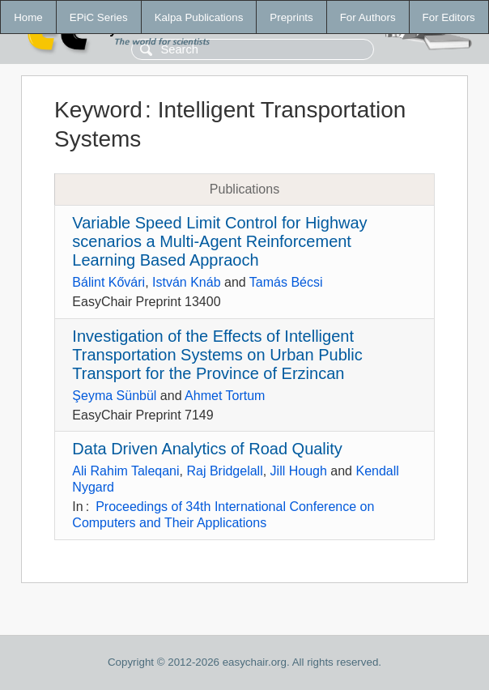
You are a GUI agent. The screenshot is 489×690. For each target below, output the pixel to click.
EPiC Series (99, 17)
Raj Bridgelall (224, 471)
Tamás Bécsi (286, 282)
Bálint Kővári (108, 282)
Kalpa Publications (199, 17)
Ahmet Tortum (225, 395)
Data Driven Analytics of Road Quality (207, 449)
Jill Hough (298, 471)
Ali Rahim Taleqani (125, 471)
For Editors (449, 17)
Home (28, 17)
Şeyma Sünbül (114, 395)
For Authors (368, 17)
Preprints (291, 17)
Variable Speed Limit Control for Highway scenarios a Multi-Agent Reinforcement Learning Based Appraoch (219, 241)
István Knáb (186, 282)
